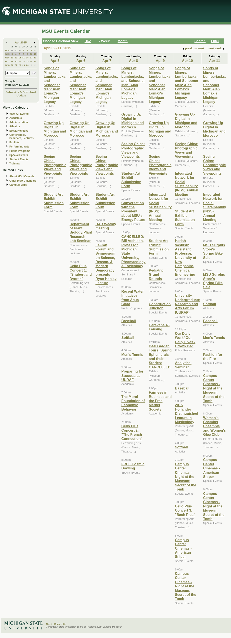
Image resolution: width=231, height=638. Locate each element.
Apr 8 (133, 61)
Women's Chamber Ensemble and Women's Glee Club (214, 426)
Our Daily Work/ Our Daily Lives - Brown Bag (185, 339)
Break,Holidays (18, 130)
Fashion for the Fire (212, 357)
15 (23, 57)
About (49, 624)
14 (19, 57)
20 (16, 61)
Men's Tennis (132, 354)
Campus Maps (18, 184)
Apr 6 (80, 61)
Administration (18, 122)
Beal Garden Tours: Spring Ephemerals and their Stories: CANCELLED (160, 356)
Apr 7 (106, 61)
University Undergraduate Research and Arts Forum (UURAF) (187, 303)
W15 (7, 54)
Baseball (128, 321)
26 (12, 65)
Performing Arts (19, 146)
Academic (15, 117)
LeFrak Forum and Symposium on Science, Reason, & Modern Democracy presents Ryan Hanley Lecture (105, 264)
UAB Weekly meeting (105, 226)
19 (12, 61)
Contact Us (60, 624)
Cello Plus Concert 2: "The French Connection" (132, 432)
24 (31, 61)
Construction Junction (160, 306)
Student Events (18, 159)
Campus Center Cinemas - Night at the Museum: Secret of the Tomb (185, 476)
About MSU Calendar (22, 176)
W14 (7, 50)
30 (16, 50)
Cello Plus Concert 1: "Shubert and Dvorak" (81, 272)
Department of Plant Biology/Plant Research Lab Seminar (81, 232)
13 (16, 57)
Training (14, 163)
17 (31, 57)
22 (23, 61)
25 (35, 61)
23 (27, 61)
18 (35, 57)
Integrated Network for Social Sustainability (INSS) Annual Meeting (160, 207)
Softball (127, 338)
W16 (7, 57)
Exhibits (14, 142)
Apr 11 (214, 61)
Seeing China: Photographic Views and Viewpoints (55, 164)
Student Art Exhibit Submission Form (54, 200)
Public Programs (19, 150)
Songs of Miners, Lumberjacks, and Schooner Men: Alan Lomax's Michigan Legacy (55, 85)
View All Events (19, 113)
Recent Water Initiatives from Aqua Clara (132, 297)
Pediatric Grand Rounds (156, 274)
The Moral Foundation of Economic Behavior (133, 403)
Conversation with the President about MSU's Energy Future (133, 211)
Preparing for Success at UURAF (132, 375)
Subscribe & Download (20, 92)
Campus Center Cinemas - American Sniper (183, 548)
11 (35, 54)
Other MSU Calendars (23, 180)
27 (16, 65)
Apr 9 (160, 61)
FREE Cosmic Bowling (133, 466)
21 (19, 61)
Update (21, 95)
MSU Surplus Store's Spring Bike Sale (214, 251)
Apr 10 (187, 61)
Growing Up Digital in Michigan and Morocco (55, 129)
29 (12, 50)
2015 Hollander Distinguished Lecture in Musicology (186, 413)
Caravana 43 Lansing (159, 327)
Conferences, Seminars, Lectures (21, 136)
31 (19, 50)
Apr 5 (54, 61)
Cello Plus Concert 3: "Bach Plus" (185, 510)
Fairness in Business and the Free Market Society (160, 400)
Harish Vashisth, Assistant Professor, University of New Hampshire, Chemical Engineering (185, 257)
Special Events (18, 155)
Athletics (14, 126)
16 (27, 57)
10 (31, 54)
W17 (7, 61)
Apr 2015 (21, 42)
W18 (7, 65)
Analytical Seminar (183, 365)
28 (19, 65)
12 (12, 57)
